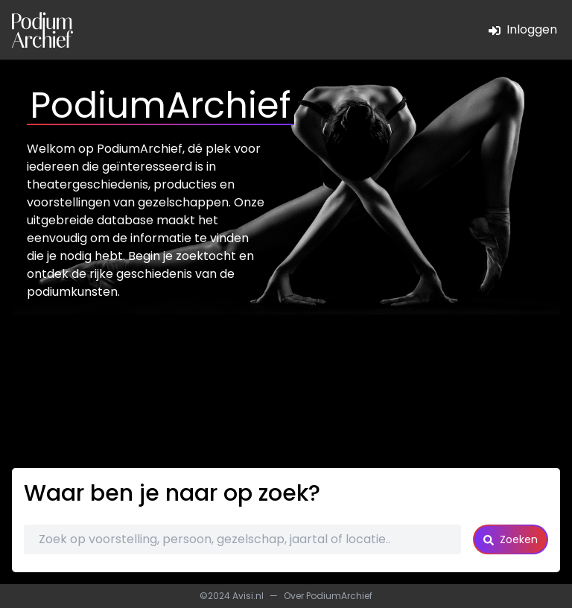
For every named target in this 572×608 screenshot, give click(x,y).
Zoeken (510, 539)
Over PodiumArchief (328, 595)
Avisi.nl (248, 595)
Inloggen (523, 29)
